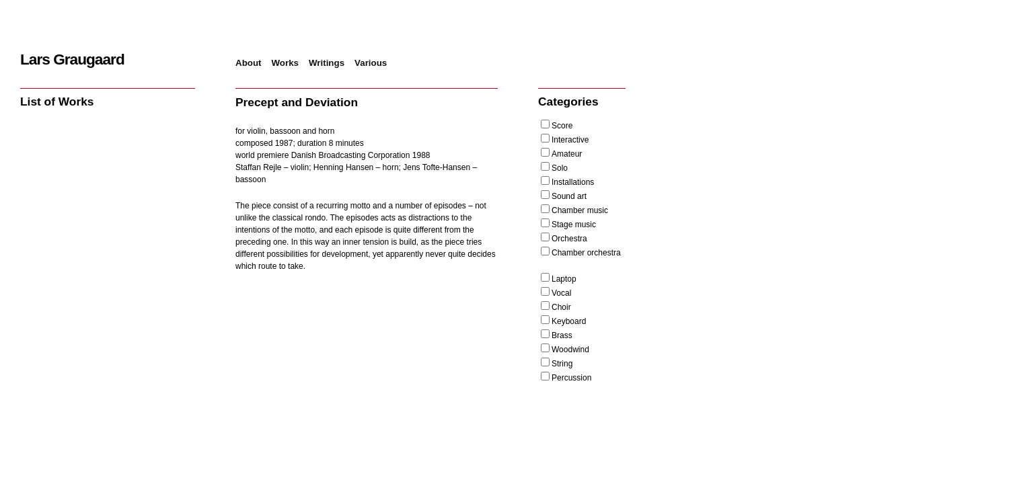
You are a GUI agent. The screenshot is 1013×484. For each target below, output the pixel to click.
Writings (326, 62)
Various (370, 62)
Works (285, 62)
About (248, 62)
